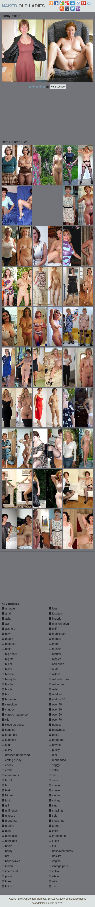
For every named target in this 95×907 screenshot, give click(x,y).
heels (7, 845)
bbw (6, 633)
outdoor (55, 694)
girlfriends (10, 810)
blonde (8, 674)
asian (7, 618)
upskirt (55, 856)
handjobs (9, 840)
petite (54, 734)
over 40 (55, 704)
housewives (11, 861)
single (54, 795)
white (54, 876)
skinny (54, 800)
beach (7, 638)
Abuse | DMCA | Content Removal (28, 898)
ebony (7, 765)
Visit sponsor (58, 86)
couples (8, 729)
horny (7, 851)
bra (5, 694)
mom (54, 643)
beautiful (9, 643)
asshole (8, 628)
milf (53, 628)
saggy (54, 765)
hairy (6, 830)
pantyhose (57, 729)
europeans (10, 775)
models (55, 638)
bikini (7, 664)
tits (52, 845)
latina (7, 886)
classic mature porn (16, 714)
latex (6, 881)
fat (5, 785)
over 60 (55, 714)
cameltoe (9, 704)
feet (6, 790)
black (7, 669)
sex (53, 775)
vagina (55, 861)
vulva (54, 871)
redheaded (57, 760)
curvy (7, 749)
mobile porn (58, 633)
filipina (7, 795)
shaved (55, 785)
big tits (8, 659)
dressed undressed (16, 755)
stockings (56, 820)
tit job (54, 840)
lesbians (56, 613)
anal (6, 613)
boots (7, 689)
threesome (57, 835)
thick (53, 830)
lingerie (55, 618)
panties (55, 724)
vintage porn (58, 866)
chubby (8, 709)
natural (55, 653)
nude (54, 669)
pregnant (56, 739)
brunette (9, 699)
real (53, 755)
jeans (7, 876)
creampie (9, 734)
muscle (55, 648)
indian (7, 866)
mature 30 (57, 699)
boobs (7, 684)
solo (53, 815)
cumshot (9, 739)
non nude (56, 664)
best (6, 648)
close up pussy (13, 724)
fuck (6, 800)
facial (7, 780)
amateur (9, 608)
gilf (5, 805)
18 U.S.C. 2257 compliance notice (67, 898)
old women (57, 684)
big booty (9, 653)
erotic (7, 770)
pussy (54, 749)
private (55, 744)
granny (8, 825)
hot (5, 856)
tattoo (54, 825)
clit (5, 719)
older (54, 689)
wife (53, 881)
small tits (56, 810)
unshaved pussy (61, 851)
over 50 (55, 709)
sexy (53, 780)
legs (53, 608)
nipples (55, 659)
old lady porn (59, 679)
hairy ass (9, 835)
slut (53, 805)
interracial (10, 871)
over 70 (55, 719)
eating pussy (11, 760)
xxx (52, 886)
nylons (55, 674)
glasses (8, 815)
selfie (54, 770)
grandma (9, 820)
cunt (6, 744)
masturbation (59, 623)
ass (6, 623)
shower (55, 790)
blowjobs (9, 679)
